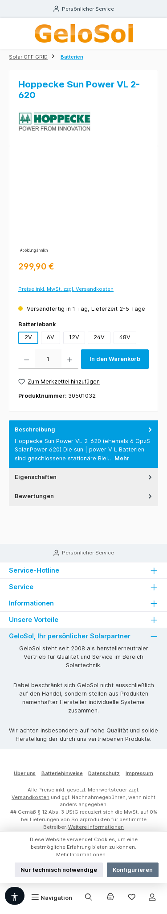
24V (99, 337)
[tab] (83, 444)
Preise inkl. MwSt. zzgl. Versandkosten (66, 289)
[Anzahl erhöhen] (69, 359)
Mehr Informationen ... (83, 854)
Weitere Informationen (96, 827)
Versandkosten (30, 797)
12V (74, 337)
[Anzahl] (48, 359)
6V (50, 337)
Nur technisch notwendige (58, 870)
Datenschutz (104, 773)
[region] (83, 205)
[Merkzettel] (132, 897)
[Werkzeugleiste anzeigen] (14, 896)
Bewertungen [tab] (84, 496)
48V (124, 337)
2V (28, 337)
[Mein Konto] (152, 897)
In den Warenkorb (115, 359)
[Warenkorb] (110, 897)
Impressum (139, 773)
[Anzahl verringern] (26, 359)
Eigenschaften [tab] (84, 477)
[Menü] (51, 897)
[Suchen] (88, 897)
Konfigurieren (133, 870)
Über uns (25, 773)
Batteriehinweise (62, 773)
